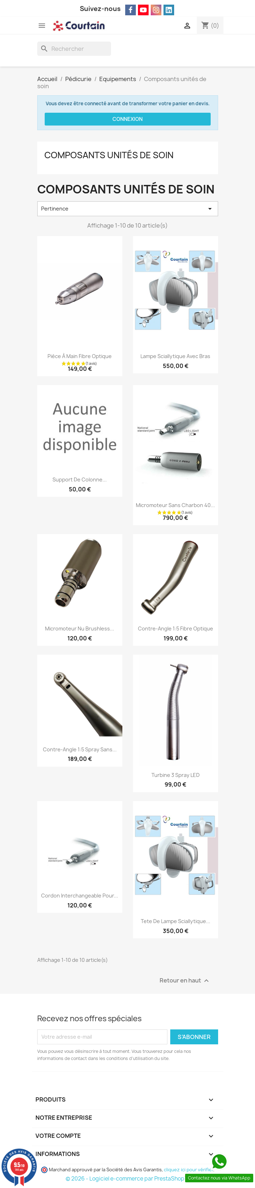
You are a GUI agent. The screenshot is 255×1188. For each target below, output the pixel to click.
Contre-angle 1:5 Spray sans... (80, 749)
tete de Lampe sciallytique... (175, 921)
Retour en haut (185, 980)
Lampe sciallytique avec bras (175, 356)
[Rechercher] (74, 49)
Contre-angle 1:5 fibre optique (175, 628)
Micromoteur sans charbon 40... (175, 505)
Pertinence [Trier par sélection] (127, 208)
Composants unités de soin (108, 155)
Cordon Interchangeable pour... (79, 895)
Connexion (127, 119)
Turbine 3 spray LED (175, 775)
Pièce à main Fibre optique (80, 356)
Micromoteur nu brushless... (79, 628)
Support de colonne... (79, 479)
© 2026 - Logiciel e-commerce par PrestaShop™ (127, 1178)
